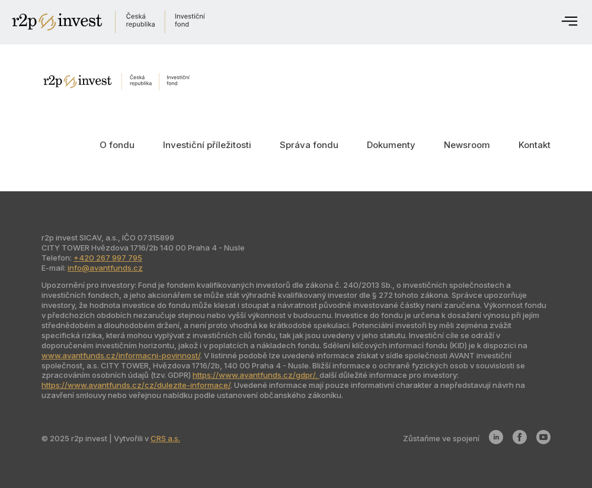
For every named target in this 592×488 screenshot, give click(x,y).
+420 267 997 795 (107, 257)
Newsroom (467, 145)
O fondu (117, 145)
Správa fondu (309, 145)
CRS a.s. (165, 438)
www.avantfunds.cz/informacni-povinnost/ (120, 355)
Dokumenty (391, 145)
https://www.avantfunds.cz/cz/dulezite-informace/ (136, 385)
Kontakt (535, 145)
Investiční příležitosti (207, 145)
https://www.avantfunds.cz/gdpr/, (256, 375)
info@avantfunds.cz (105, 267)
